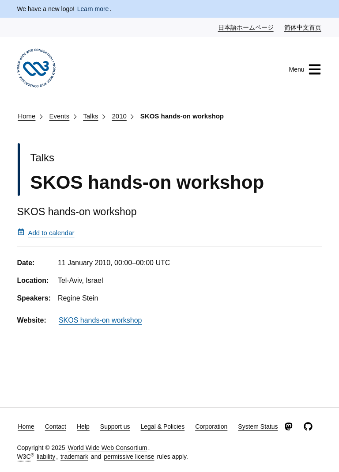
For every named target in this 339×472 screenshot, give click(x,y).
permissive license (129, 456)
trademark (74, 456)
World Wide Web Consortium (107, 447)
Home (26, 116)
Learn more (93, 8)
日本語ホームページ (246, 27)
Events (59, 116)
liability (46, 456)
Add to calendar (46, 232)
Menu (305, 69)
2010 (119, 116)
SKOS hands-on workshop (182, 116)
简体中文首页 (303, 27)
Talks (90, 116)
